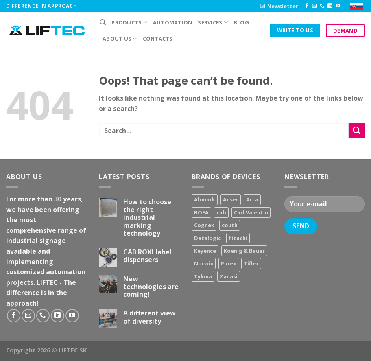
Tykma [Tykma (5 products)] (203, 276)
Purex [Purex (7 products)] (228, 263)
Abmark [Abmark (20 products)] (204, 199)
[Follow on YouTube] (338, 6)
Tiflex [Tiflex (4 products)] (251, 263)
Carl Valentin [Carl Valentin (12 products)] (251, 212)
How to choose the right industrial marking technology (147, 217)
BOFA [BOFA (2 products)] (201, 212)
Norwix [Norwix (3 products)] (203, 263)
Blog (241, 22)
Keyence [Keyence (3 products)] (205, 250)
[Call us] (322, 6)
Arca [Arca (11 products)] (252, 199)
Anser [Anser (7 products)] (230, 199)
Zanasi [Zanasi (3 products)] (229, 276)
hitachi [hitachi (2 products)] (238, 238)
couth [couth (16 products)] (230, 225)
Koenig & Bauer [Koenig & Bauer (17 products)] (244, 250)
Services (213, 22)
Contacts (158, 38)
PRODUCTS (129, 22)
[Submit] (357, 130)
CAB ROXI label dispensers (147, 256)
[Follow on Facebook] (306, 6)
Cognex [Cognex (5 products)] (204, 225)
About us (120, 39)
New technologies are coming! (151, 287)
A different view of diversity (149, 317)
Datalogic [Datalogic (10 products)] (207, 238)
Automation (172, 22)
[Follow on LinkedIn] (329, 6)
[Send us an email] (314, 6)
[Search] (103, 22)
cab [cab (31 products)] (221, 212)
